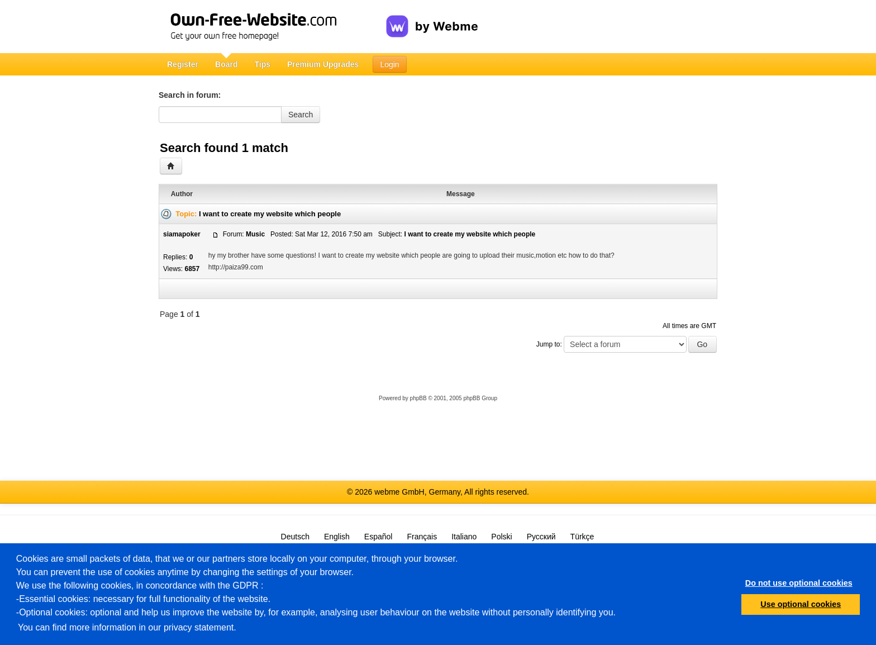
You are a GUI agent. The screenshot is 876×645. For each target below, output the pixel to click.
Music (255, 234)
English (337, 536)
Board (226, 64)
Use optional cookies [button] (800, 604)
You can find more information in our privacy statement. (127, 627)
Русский (541, 536)
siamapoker (182, 234)
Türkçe (582, 536)
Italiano (464, 536)
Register (182, 64)
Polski (501, 536)
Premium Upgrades (323, 64)
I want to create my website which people (270, 214)
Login (389, 64)
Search (300, 114)
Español (378, 536)
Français (422, 536)
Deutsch (295, 536)
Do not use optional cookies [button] (799, 582)
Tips (262, 64)
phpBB (418, 398)
